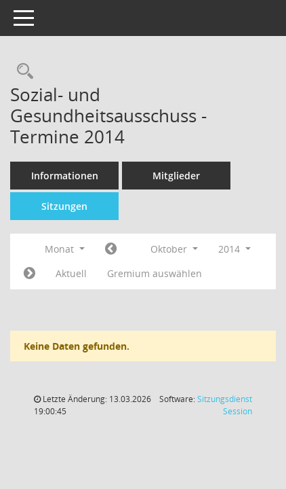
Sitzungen (64, 206)
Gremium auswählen (154, 273)
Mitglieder (176, 175)
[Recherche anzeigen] (21, 71)
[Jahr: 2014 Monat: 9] (111, 249)
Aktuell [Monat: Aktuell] (71, 273)
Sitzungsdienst (224, 405)
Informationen (64, 175)
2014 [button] (234, 248)
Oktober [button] (174, 248)
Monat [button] (65, 248)
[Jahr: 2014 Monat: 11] (29, 273)
